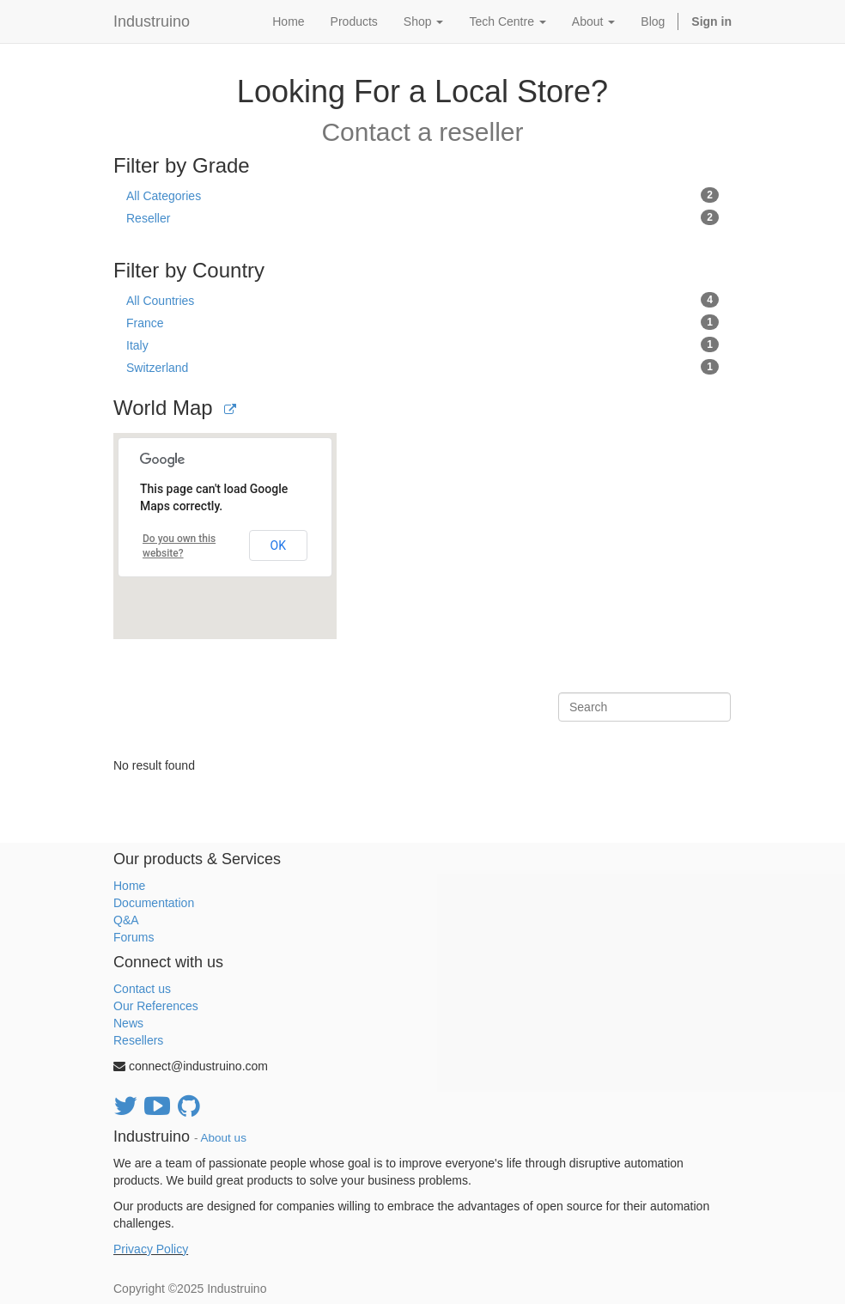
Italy (422, 344)
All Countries (422, 300)
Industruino (151, 21)
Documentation (153, 903)
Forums (133, 937)
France (422, 322)
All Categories (422, 195)
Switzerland (422, 367)
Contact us (142, 989)
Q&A (126, 920)
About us (223, 1137)
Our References (155, 1006)
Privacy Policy (150, 1249)
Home (129, 886)
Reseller (422, 217)
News (128, 1023)
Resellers (138, 1040)
